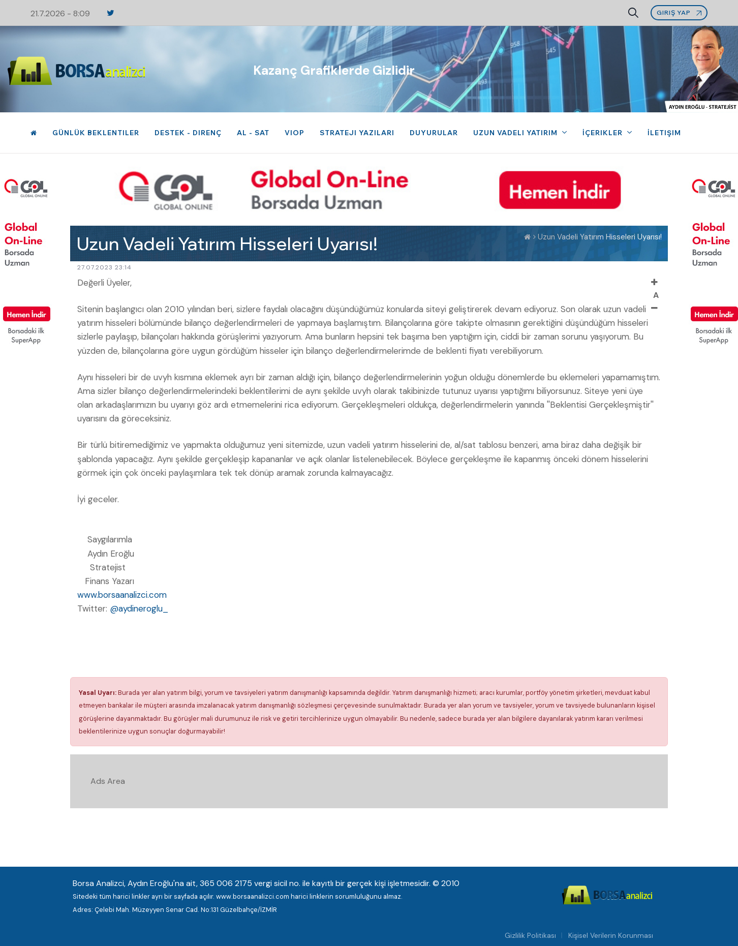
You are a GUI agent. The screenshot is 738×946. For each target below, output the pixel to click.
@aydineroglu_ (139, 608)
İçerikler (603, 133)
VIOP (294, 133)
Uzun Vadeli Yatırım (516, 133)
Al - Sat (253, 133)
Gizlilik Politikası (530, 935)
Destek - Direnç (188, 133)
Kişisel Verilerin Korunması (610, 935)
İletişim (664, 133)
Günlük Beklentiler (95, 133)
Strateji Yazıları (357, 133)
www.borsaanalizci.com (122, 594)
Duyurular (434, 133)
